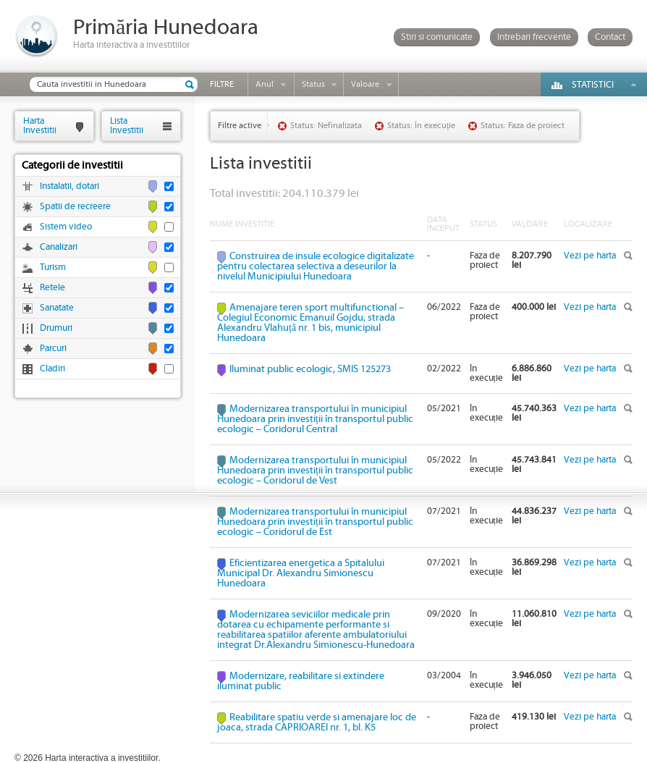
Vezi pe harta (590, 256)
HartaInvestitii (39, 125)
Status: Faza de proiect (522, 125)
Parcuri (53, 348)
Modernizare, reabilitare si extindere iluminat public (300, 681)
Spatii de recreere (75, 206)
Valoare (365, 84)
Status (313, 84)
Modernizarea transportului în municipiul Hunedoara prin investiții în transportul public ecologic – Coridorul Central (315, 419)
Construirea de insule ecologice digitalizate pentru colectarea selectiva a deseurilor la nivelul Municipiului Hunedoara (315, 266)
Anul (264, 84)
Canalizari (58, 247)
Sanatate (57, 308)
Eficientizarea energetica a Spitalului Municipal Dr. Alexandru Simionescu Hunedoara (300, 573)
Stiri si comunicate (437, 37)
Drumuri (56, 328)
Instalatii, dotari (69, 186)
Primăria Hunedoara (165, 28)
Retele (52, 287)
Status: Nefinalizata (326, 125)
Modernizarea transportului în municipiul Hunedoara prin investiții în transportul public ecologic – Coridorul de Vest (315, 470)
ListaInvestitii (126, 125)
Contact (610, 37)
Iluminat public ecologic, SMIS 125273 (310, 369)
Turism (53, 267)
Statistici (593, 85)
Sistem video (66, 227)
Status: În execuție (421, 125)
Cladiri (52, 368)
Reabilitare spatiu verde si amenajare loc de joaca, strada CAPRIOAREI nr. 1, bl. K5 (316, 722)
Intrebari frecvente (534, 37)
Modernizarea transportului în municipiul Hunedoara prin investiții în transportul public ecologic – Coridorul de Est (315, 522)
